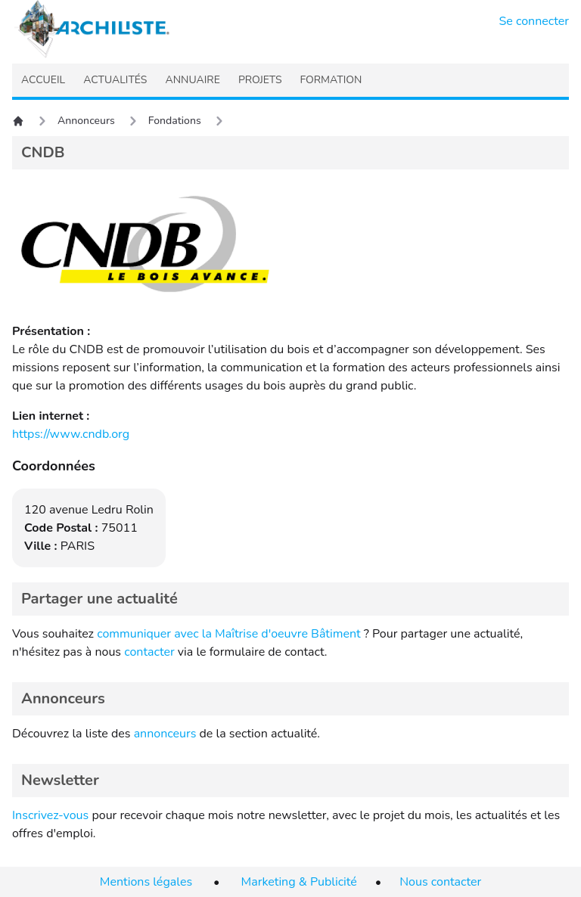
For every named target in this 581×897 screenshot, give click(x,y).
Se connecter (534, 21)
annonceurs (165, 733)
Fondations (174, 120)
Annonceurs (86, 120)
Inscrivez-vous (50, 815)
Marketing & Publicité (299, 882)
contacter (149, 652)
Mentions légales (146, 882)
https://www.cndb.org (70, 434)
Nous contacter (440, 882)
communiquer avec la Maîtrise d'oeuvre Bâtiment (229, 633)
